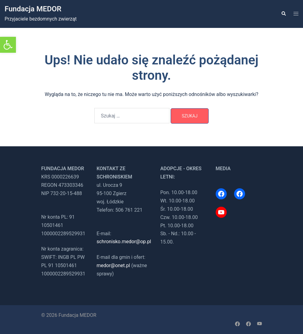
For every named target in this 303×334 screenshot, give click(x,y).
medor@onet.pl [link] (113, 265)
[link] (8, 45)
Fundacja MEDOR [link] (33, 9)
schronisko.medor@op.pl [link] (124, 241)
